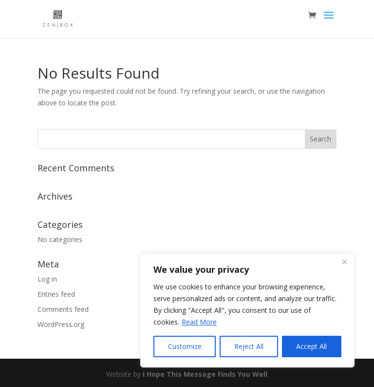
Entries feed (56, 294)
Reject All (248, 346)
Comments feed (63, 309)
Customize (185, 346)
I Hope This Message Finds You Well (205, 374)
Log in (47, 279)
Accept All (311, 346)
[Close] (344, 261)
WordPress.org (60, 324)
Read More (199, 321)
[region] (247, 310)
